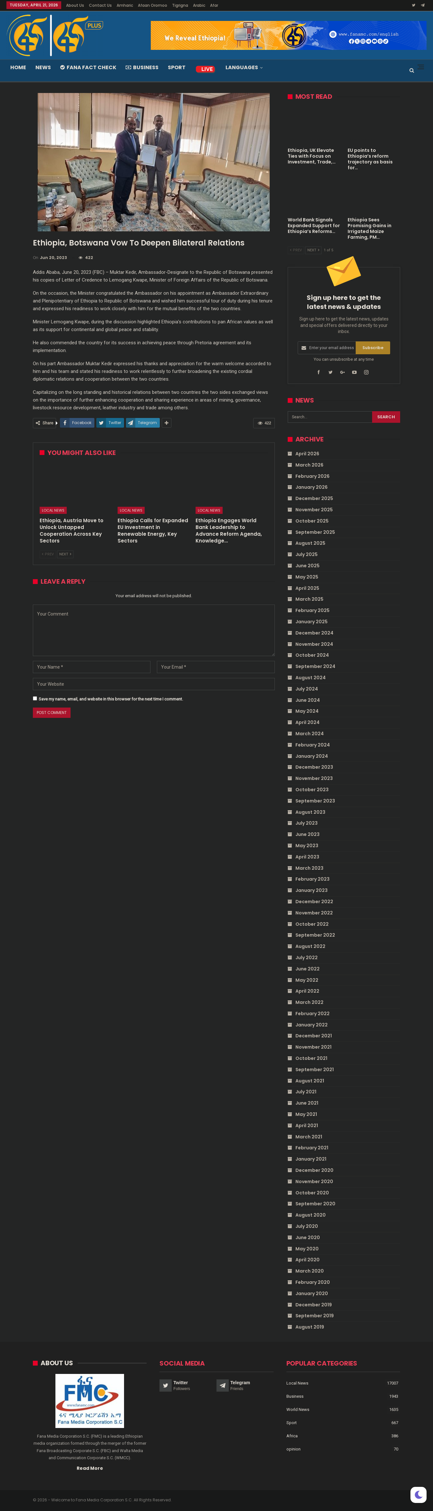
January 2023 (311, 890)
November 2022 (314, 912)
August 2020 (310, 1215)
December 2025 (314, 498)
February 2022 (312, 1013)
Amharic (125, 5)
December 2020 (314, 1170)
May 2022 (306, 980)
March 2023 (309, 868)
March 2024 (309, 733)
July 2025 (306, 554)
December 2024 (314, 633)
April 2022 (307, 991)
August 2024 (310, 677)
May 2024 (307, 711)
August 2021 (309, 1080)
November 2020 (314, 1181)
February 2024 (312, 745)
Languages (242, 67)
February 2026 (312, 476)
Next (65, 554)
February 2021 (311, 1148)
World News (297, 1409)
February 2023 (312, 879)
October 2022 (312, 924)
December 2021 (313, 1036)
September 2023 (315, 801)
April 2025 (307, 588)
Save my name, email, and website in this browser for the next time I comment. (111, 699)
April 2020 (307, 1259)
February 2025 (312, 610)
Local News (53, 510)
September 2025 (315, 532)
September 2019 (314, 1315)
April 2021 (306, 1125)
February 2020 (312, 1282)
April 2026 (307, 453)
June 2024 (307, 700)
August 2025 (310, 543)
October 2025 (312, 521)
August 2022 (310, 946)
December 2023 (314, 767)
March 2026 (309, 465)
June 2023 (307, 834)
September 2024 (315, 666)
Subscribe (372, 347)
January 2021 (310, 1159)
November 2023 (314, 778)
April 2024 (307, 722)
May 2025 (306, 577)
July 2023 (306, 823)
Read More (90, 1468)
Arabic (199, 5)
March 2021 (308, 1136)
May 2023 (306, 845)
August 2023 (310, 812)
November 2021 (313, 1047)
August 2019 (309, 1327)
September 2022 (315, 935)
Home (18, 67)
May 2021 (306, 1114)
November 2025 (314, 509)
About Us (75, 5)
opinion (293, 1449)
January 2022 (311, 1024)
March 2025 (309, 599)
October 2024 (312, 655)
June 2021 (306, 1103)
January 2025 (311, 621)
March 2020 (309, 1271)
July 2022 (306, 957)
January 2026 (311, 487)
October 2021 (311, 1058)
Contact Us (100, 5)
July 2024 (306, 689)
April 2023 (307, 856)
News (43, 67)
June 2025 (307, 565)
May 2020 (307, 1248)
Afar (214, 5)
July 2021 (305, 1092)
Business (142, 67)
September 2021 (314, 1069)
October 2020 (312, 1192)
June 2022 (307, 968)
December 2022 (314, 901)
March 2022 (309, 1002)
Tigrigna (180, 5)
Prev (48, 554)
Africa (292, 1436)
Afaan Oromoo (152, 5)
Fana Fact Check (88, 67)
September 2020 (315, 1203)
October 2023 (312, 789)
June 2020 (307, 1237)
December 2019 (313, 1304)
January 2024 (311, 756)
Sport (177, 67)
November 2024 (314, 644)
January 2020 (311, 1293)
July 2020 (306, 1226)
